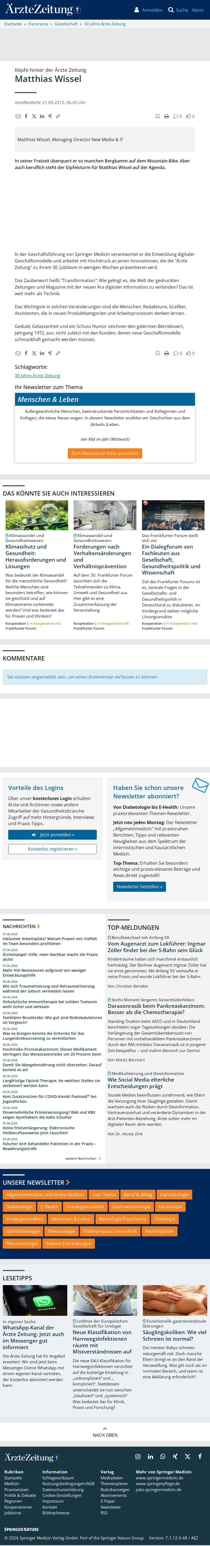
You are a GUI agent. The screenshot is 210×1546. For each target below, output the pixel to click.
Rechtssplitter (159, 1232)
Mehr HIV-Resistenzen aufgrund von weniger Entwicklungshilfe (44, 974)
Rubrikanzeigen (115, 1490)
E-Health (49, 1208)
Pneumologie (61, 1232)
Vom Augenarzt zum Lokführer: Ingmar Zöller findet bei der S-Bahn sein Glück (157, 948)
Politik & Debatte (20, 1496)
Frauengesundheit (85, 1208)
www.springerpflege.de (158, 1484)
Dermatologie (174, 1195)
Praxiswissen (16, 1490)
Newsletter (111, 1508)
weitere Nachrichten (83, 1159)
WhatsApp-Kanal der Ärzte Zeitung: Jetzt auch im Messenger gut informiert (33, 1338)
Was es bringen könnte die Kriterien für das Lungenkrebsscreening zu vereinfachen (43, 1037)
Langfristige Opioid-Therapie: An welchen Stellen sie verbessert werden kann (51, 1084)
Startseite (13, 1478)
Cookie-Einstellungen (62, 1496)
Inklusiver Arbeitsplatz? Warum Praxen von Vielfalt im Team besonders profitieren (50, 942)
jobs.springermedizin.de (158, 1490)
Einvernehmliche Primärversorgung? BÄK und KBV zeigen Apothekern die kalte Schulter (49, 1115)
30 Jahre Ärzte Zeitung (37, 377)
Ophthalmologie (23, 1232)
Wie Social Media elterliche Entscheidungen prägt (141, 1084)
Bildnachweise (55, 1514)
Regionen (13, 1502)
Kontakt (49, 1508)
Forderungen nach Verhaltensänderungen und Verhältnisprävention (102, 557)
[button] (198, 10)
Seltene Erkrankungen (68, 1244)
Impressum (53, 1502)
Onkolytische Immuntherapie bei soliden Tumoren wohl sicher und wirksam (50, 1005)
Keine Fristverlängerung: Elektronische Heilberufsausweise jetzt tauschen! (39, 1131)
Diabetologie (19, 1208)
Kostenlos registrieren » (52, 850)
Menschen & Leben (71, 1220)
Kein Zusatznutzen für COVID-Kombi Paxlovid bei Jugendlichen (50, 1100)
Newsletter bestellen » (139, 887)
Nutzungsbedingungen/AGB (68, 1484)
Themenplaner (114, 1484)
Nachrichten (19, 927)
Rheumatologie (22, 1244)
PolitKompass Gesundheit (110, 1232)
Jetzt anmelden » (52, 836)
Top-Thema (104, 1195)
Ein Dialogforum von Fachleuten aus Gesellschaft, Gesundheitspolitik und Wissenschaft (171, 560)
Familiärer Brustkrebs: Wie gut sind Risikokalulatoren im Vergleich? (52, 1021)
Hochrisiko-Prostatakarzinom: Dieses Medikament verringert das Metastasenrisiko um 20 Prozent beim (52, 1052)
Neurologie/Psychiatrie (122, 1220)
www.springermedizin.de (159, 1478)
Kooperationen (18, 1508)
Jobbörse (12, 1514)
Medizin (11, 1484)
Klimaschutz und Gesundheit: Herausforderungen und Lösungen (35, 557)
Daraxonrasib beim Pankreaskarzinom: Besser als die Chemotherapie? (156, 1010)
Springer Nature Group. (123, 1538)
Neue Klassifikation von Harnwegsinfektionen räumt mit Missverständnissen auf (102, 1343)
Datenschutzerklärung (63, 1490)
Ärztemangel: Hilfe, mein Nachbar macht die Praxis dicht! (50, 958)
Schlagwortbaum (58, 1478)
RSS (104, 1514)
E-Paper (108, 1502)
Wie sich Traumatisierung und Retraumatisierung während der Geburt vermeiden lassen (49, 989)
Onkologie (164, 1220)
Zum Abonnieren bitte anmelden (105, 454)
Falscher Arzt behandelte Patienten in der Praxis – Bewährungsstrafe (49, 1147)
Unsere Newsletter (33, 1183)
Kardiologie (170, 1208)
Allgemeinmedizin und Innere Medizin (45, 1195)
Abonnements (114, 1496)
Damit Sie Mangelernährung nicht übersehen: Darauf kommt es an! (52, 1068)
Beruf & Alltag (138, 1195)
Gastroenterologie (131, 1208)
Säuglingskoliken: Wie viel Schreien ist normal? (174, 1336)
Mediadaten (112, 1478)
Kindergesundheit (24, 1220)
